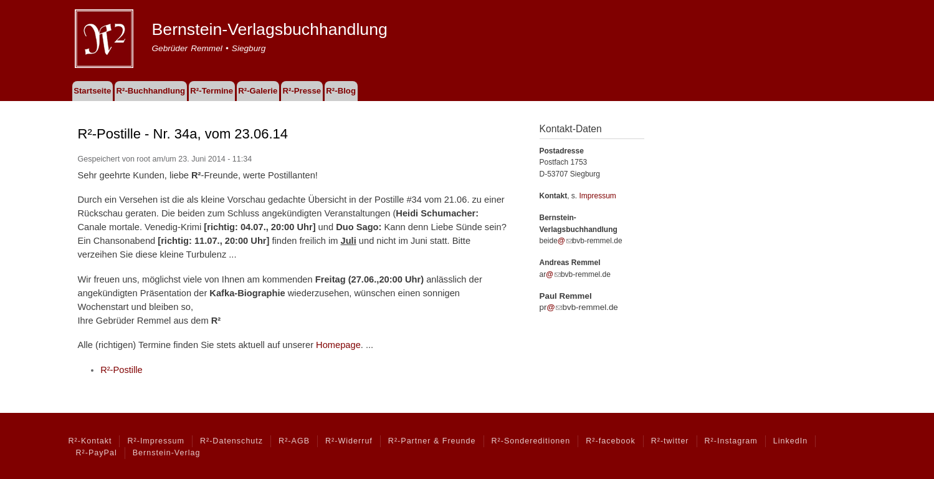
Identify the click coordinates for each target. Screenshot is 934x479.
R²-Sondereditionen (531, 441)
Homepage (338, 345)
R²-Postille (121, 370)
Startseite (92, 90)
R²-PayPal (96, 452)
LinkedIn (790, 441)
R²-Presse (302, 90)
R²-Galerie (257, 90)
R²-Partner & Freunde (432, 441)
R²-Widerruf (349, 441)
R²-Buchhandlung (150, 90)
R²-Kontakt (90, 441)
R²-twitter (670, 441)
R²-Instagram (731, 441)
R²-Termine (211, 90)
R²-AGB (294, 441)
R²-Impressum (155, 441)
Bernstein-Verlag (167, 452)
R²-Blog (341, 90)
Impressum (597, 195)
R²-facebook (610, 441)
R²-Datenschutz (231, 441)
